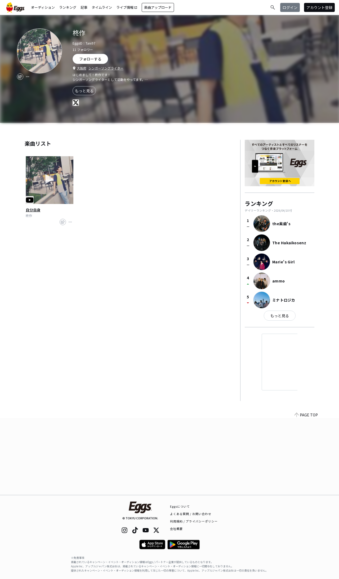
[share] (20, 76)
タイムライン (102, 7)
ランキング (67, 7)
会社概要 (176, 528)
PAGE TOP (306, 491)
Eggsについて (180, 506)
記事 (84, 7)
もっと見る (84, 90)
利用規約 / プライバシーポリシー (194, 521)
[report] (27, 76)
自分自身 (33, 209)
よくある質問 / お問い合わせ (191, 514)
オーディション (43, 7)
